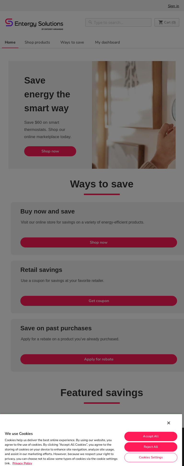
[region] (91, 440)
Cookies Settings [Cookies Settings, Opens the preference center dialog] (151, 457)
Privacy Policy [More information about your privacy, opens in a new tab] (22, 463)
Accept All (150, 436)
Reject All (151, 447)
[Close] (168, 423)
